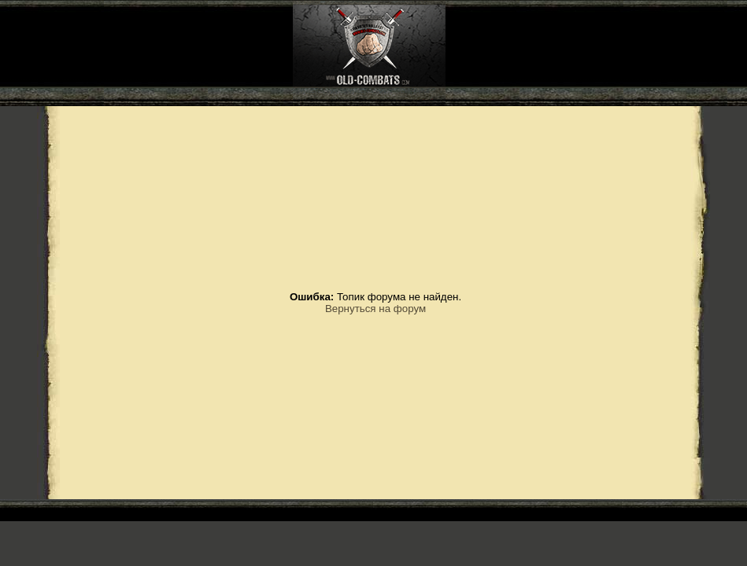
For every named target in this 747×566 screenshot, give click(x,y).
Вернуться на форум (375, 308)
